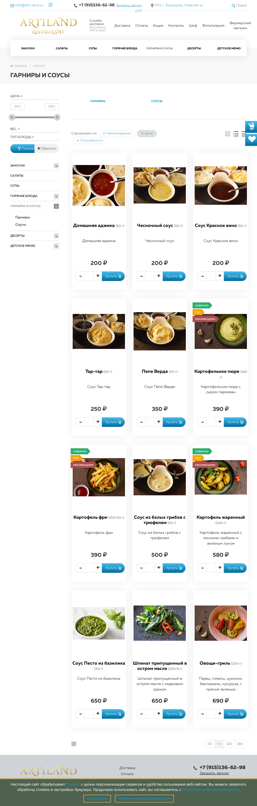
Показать (26, 148)
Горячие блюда (124, 48)
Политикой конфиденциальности (211, 789)
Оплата (141, 25)
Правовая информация (171, 771)
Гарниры (22, 217)
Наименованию (117, 133)
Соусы (20, 224)
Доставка (122, 25)
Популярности (90, 140)
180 (240, 744)
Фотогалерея (213, 25)
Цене (147, 133)
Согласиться (97, 798)
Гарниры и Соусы (159, 48)
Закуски (27, 48)
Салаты (62, 48)
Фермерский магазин (240, 25)
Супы (93, 48)
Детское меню (229, 48)
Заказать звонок (129, 5)
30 (209, 744)
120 (229, 744)
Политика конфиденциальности (144, 798)
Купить (113, 276)
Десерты (194, 48)
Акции (158, 25)
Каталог (115, 771)
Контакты (176, 25)
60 (219, 744)
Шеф (193, 25)
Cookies (73, 784)
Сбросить (46, 148)
